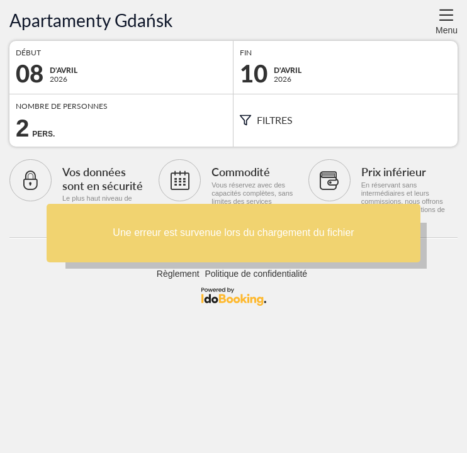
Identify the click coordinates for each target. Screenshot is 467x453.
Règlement (178, 274)
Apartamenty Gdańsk (90, 20)
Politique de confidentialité (256, 274)
